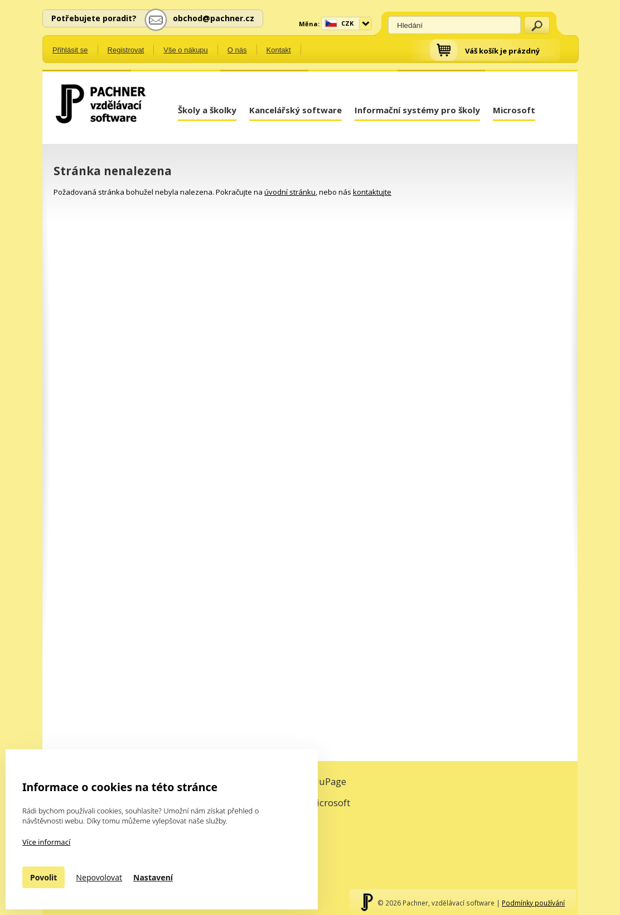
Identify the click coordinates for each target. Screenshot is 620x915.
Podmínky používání (533, 902)
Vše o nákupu (185, 50)
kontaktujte (372, 192)
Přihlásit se (70, 50)
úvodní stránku (290, 192)
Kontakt (279, 50)
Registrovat (126, 50)
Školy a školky (207, 109)
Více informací (46, 842)
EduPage (327, 781)
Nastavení (153, 877)
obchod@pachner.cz (213, 18)
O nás (237, 50)
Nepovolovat (99, 877)
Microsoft (514, 109)
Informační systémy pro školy (417, 109)
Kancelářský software (295, 109)
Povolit (43, 877)
